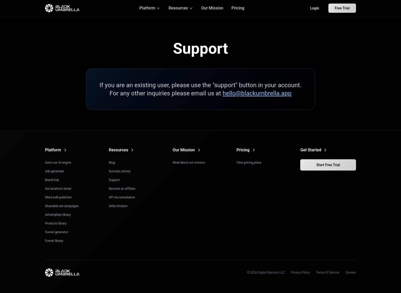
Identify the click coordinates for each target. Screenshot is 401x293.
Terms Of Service (327, 272)
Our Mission (212, 7)
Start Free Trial (328, 165)
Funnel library (54, 241)
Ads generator (54, 171)
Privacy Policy (300, 272)
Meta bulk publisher (58, 197)
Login (314, 8)
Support (114, 180)
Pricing (237, 7)
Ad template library (58, 215)
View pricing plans (249, 162)
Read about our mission (189, 162)
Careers (351, 272)
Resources (181, 7)
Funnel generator (56, 232)
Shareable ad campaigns (62, 206)
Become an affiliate (122, 188)
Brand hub (52, 180)
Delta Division (118, 206)
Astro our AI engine (58, 162)
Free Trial (342, 8)
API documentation (122, 197)
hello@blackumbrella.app (256, 93)
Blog (112, 162)
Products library (55, 223)
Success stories (119, 171)
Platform (150, 7)
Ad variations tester (58, 188)
